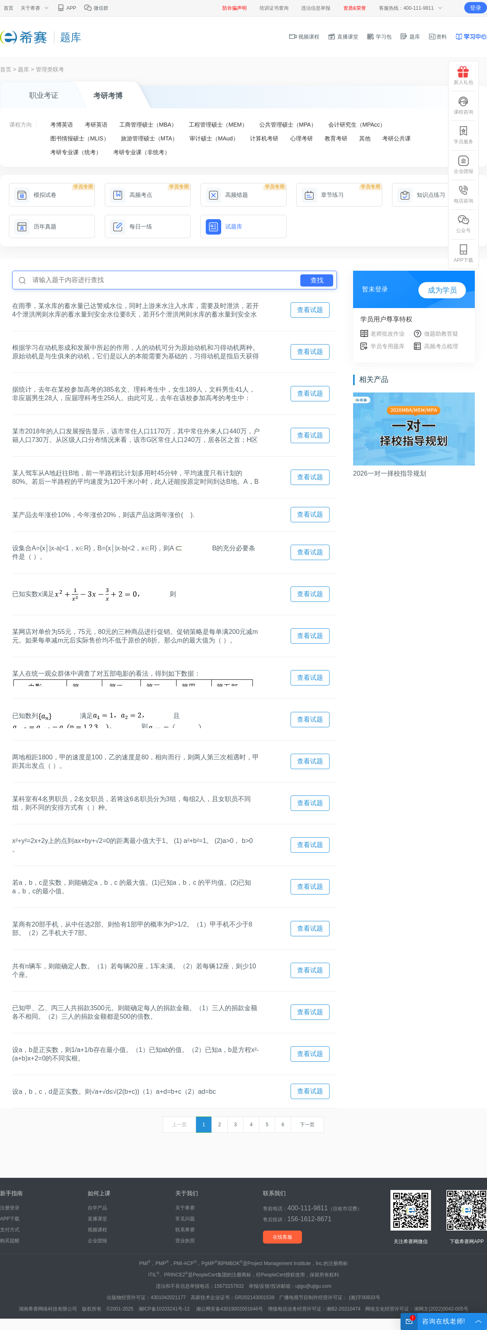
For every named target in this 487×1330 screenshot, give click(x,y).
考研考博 (108, 96)
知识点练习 (421, 195)
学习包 (379, 37)
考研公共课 (396, 138)
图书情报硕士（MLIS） (79, 138)
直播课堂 (343, 37)
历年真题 (35, 226)
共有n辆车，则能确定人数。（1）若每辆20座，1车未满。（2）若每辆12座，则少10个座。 (134, 970)
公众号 (463, 223)
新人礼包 (463, 75)
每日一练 (131, 226)
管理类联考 (50, 69)
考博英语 (61, 124)
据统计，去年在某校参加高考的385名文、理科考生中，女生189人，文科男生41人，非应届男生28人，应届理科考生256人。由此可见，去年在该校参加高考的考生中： (133, 393)
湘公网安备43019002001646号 (229, 1309)
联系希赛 (185, 1230)
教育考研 (336, 138)
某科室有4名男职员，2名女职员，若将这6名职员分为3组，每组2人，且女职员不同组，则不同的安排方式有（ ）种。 (131, 803)
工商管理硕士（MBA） (148, 124)
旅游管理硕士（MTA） (149, 138)
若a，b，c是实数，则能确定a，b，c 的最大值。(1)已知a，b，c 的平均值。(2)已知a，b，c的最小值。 (131, 887)
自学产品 (97, 1208)
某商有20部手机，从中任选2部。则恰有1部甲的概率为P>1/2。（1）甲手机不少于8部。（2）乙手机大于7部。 (132, 928)
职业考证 (43, 95)
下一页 (307, 1124)
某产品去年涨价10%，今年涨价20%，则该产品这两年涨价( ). (103, 514)
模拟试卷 (35, 195)
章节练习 (323, 195)
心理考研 (301, 138)
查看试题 (310, 309)
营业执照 (185, 1241)
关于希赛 (185, 1208)
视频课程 (304, 37)
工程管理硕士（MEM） (218, 124)
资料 (437, 37)
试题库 (224, 226)
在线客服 (282, 1237)
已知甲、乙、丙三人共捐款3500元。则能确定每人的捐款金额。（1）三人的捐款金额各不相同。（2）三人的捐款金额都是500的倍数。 (135, 1012)
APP (66, 8)
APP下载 (9, 1219)
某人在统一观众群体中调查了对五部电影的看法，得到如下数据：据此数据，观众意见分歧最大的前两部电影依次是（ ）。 (133, 678)
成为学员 (442, 290)
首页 (8, 8)
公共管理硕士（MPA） (288, 124)
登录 (475, 7)
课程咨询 (463, 105)
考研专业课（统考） (75, 152)
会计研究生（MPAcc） (357, 124)
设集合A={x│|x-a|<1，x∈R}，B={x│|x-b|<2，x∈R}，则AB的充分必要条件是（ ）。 (133, 552)
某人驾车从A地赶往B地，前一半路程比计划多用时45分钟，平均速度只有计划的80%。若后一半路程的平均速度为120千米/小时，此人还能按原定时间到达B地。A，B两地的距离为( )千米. (135, 478)
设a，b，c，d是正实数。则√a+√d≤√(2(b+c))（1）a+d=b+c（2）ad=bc (114, 1091)
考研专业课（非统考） (141, 152)
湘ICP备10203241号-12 (164, 1309)
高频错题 (227, 195)
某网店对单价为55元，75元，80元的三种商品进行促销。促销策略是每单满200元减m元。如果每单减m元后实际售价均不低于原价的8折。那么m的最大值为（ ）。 (135, 636)
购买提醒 (9, 1241)
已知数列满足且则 (108, 719)
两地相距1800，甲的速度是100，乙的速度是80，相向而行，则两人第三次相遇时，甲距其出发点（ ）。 (135, 761)
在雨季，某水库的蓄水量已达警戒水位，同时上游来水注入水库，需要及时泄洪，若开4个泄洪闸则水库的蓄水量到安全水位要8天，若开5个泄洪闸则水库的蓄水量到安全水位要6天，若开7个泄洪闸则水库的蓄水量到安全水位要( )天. (135, 310)
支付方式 (9, 1230)
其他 (365, 138)
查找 (316, 280)
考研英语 (96, 124)
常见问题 (185, 1219)
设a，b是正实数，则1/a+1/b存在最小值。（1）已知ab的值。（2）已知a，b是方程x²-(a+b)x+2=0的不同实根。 (135, 1054)
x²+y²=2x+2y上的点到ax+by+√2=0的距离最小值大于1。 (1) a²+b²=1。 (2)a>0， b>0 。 (132, 845)
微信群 (96, 8)
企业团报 (97, 1241)
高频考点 (131, 195)
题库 (410, 37)
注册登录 (9, 1208)
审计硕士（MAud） (214, 138)
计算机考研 (264, 138)
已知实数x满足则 (94, 594)
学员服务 (463, 134)
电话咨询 (463, 194)
